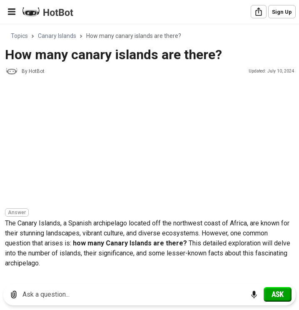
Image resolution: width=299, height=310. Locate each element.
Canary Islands (57, 35)
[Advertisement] (152, 143)
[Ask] (278, 294)
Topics (19, 35)
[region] (149, 151)
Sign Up (282, 12)
